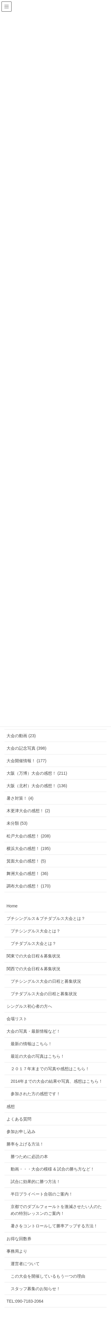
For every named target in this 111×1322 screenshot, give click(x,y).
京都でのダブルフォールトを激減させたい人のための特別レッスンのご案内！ (56, 1210)
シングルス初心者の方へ (29, 1006)
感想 (11, 1106)
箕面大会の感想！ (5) (26, 861)
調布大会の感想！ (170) (29, 886)
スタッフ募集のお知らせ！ (35, 1288)
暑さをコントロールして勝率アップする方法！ (54, 1225)
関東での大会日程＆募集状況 (33, 956)
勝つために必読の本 (29, 1156)
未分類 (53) (17, 823)
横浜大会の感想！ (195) (29, 848)
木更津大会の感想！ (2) (28, 810)
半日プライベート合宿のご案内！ (42, 1194)
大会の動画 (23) (21, 735)
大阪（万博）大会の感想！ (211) (37, 773)
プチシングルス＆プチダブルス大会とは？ (46, 918)
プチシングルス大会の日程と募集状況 (46, 981)
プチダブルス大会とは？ (33, 943)
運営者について (25, 1263)
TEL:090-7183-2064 (25, 1301)
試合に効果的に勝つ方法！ (35, 1181)
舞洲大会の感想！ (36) (27, 873)
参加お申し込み (21, 1131)
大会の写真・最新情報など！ (33, 1031)
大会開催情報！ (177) (26, 760)
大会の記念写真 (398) (26, 748)
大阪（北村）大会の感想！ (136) (37, 785)
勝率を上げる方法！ (25, 1144)
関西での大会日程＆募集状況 (33, 968)
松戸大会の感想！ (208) (29, 836)
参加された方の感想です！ (35, 1093)
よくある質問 (19, 1119)
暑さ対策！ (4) (20, 798)
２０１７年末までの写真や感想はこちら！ (50, 1068)
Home (12, 906)
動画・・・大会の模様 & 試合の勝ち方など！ (52, 1169)
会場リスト (17, 1018)
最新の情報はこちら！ (31, 1043)
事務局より (17, 1251)
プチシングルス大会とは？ (35, 931)
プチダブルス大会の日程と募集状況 (44, 993)
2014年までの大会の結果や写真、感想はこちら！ (57, 1081)
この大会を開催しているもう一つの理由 (48, 1276)
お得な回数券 (19, 1238)
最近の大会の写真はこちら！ (38, 1056)
